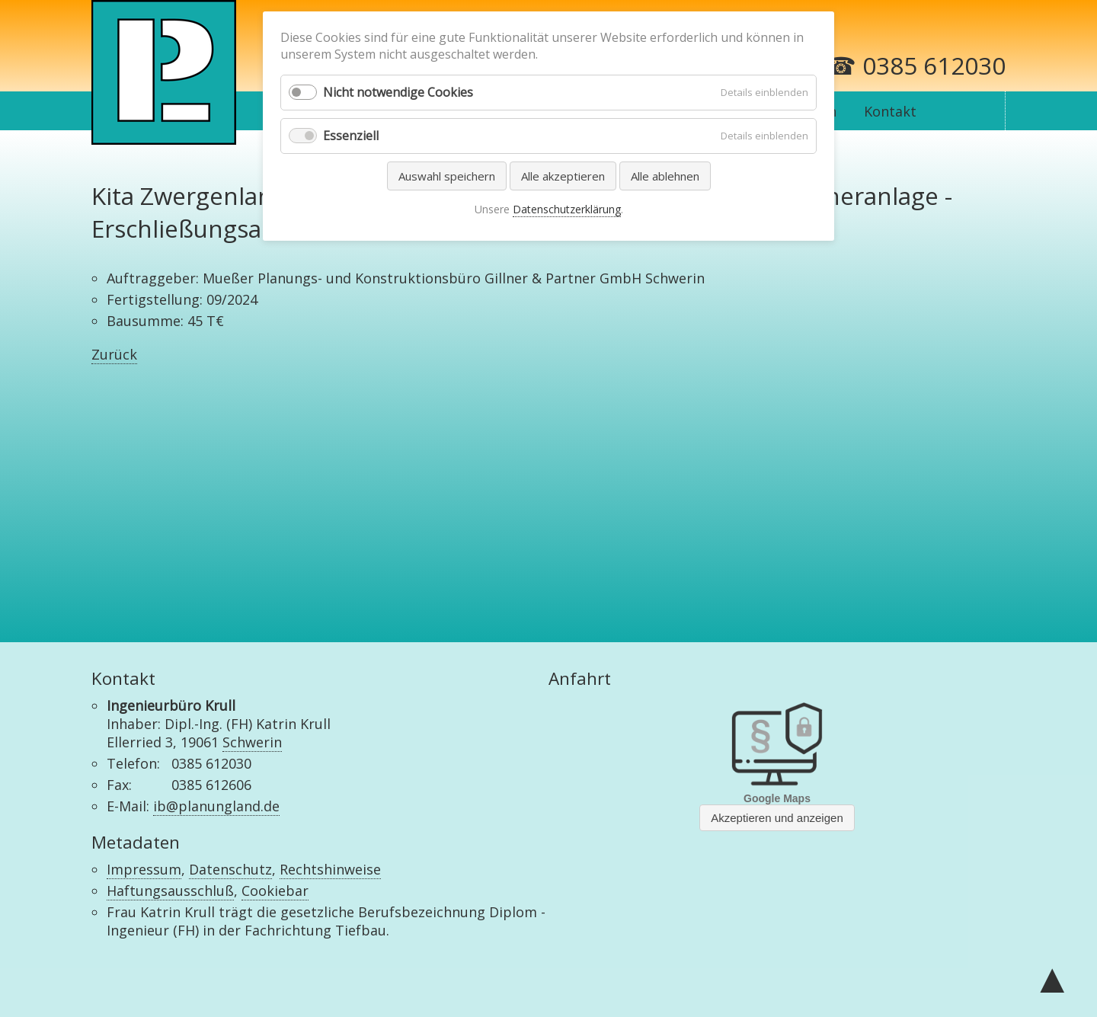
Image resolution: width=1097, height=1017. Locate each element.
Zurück (114, 354)
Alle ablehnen (665, 176)
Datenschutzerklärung (567, 209)
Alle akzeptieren (563, 176)
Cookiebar (275, 890)
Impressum (144, 869)
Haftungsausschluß (170, 890)
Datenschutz (230, 869)
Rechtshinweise (330, 869)
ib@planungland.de (216, 806)
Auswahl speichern (446, 176)
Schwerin (252, 742)
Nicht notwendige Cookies (398, 92)
